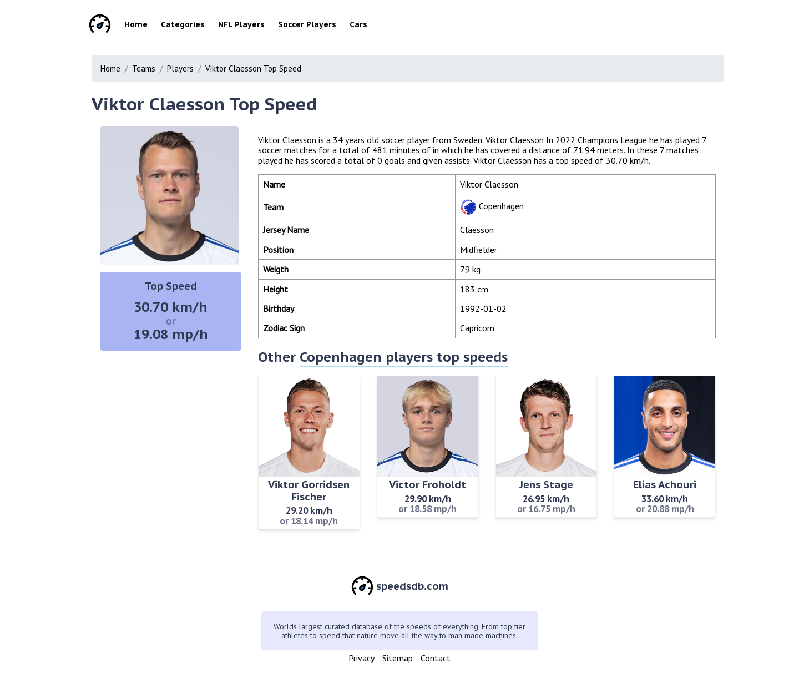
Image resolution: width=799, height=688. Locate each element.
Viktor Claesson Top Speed (253, 68)
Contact (436, 658)
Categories (183, 24)
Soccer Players (307, 24)
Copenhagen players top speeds (404, 357)
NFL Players (241, 24)
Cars (358, 24)
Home (136, 24)
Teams (143, 68)
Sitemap (397, 658)
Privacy (361, 658)
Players (180, 68)
